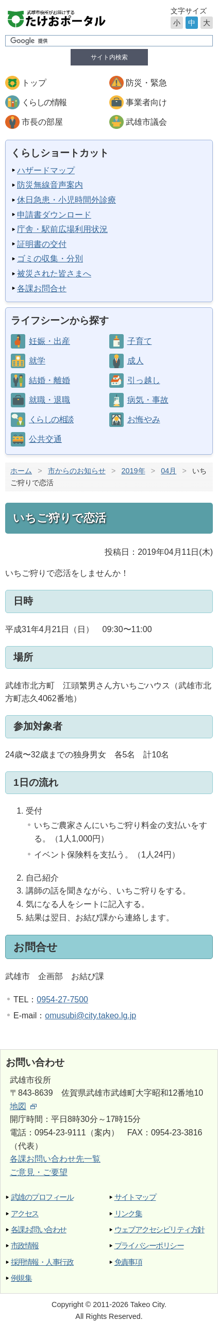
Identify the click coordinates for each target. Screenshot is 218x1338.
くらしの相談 (51, 419)
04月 (168, 471)
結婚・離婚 (49, 380)
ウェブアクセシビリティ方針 (159, 1229)
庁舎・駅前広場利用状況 (62, 229)
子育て (139, 341)
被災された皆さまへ (54, 273)
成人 (135, 360)
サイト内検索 (109, 57)
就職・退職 (49, 399)
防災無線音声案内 (50, 184)
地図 (23, 1106)
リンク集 (128, 1213)
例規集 (21, 1278)
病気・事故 (148, 399)
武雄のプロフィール (42, 1197)
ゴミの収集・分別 (50, 258)
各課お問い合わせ (38, 1229)
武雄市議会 (146, 122)
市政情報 (25, 1245)
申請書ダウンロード (54, 214)
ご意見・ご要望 (39, 1172)
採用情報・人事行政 (42, 1262)
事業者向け (146, 102)
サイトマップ (135, 1197)
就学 (37, 360)
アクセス (25, 1213)
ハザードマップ (46, 170)
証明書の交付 (41, 244)
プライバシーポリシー (149, 1245)
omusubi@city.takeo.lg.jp (90, 1015)
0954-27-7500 (62, 999)
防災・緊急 (146, 82)
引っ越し (143, 380)
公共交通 (45, 439)
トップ (34, 82)
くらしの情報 (44, 102)
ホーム (21, 471)
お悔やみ (143, 419)
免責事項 (128, 1262)
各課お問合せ (41, 288)
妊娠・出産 (49, 341)
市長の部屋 (42, 122)
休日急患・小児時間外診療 (66, 199)
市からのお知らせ (77, 471)
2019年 (133, 471)
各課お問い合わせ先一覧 (55, 1158)
